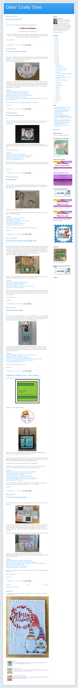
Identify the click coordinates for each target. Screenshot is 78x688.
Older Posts (46, 584)
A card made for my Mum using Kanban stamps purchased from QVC (62, 108)
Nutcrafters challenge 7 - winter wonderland (15, 154)
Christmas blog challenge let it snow (14, 222)
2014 (56, 58)
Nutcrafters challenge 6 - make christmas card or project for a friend (21, 354)
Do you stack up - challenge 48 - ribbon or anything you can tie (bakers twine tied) (24, 358)
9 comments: (18, 172)
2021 (56, 46)
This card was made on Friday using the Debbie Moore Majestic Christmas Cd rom (62, 120)
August (57, 87)
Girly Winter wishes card (15, 115)
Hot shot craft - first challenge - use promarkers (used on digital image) (21, 478)
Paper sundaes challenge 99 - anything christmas (17, 282)
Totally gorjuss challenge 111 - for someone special (17, 91)
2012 (56, 61)
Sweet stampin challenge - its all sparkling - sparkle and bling (19, 95)
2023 (56, 42)
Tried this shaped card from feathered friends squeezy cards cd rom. (61, 123)
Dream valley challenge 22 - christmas (14, 284)
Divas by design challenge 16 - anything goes (16, 567)
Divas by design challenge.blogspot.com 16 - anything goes (19, 473)
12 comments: (18, 234)
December (58, 65)
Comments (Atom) (15, 587)
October (57, 84)
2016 (56, 55)
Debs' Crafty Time (24, 7)
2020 (56, 48)
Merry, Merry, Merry (17, 668)
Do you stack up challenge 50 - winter (14, 159)
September (58, 85)
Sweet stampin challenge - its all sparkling (15, 155)
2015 (56, 56)
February (58, 97)
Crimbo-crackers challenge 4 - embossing (15, 218)
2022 (56, 44)
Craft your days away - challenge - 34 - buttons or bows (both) (19, 360)
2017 (56, 53)
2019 (56, 49)
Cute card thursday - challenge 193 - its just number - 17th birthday (20, 477)
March (57, 96)
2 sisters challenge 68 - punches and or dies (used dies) (18, 357)
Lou (36, 317)
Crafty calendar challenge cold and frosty (15, 158)
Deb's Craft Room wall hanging (19, 675)
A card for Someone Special (16, 51)
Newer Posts (8, 584)
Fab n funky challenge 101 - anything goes (15, 474)
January (57, 99)
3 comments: (18, 44)
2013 (56, 60)
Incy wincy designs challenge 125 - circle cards (16, 97)
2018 (56, 51)
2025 (56, 39)
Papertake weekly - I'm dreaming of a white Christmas (18, 220)
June (57, 90)
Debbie (61, 18)
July (57, 89)
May (57, 92)
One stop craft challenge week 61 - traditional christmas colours (20, 286)
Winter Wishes (11, 179)
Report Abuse (56, 129)
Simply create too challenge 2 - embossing (15, 223)
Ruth (44, 466)
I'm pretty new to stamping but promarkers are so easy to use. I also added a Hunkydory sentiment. (62, 111)
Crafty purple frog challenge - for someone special (17, 566)
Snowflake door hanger (14, 310)
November (58, 82)
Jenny (9, 467)
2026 (56, 37)
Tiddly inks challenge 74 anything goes (14, 480)
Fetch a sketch (38, 378)
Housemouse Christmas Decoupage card (21, 241)
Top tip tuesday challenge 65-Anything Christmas (16, 92)
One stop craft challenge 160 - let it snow (15, 361)
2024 (56, 41)
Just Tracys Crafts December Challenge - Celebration (17, 471)
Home (27, 584)
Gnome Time (9, 591)
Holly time (15, 661)
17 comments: (18, 490)
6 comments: (18, 108)
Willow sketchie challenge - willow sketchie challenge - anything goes (21, 562)
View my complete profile (58, 32)
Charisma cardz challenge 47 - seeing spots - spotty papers (19, 476)
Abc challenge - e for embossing (13, 219)
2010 (56, 101)
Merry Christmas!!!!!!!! (14, 19)
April (57, 94)
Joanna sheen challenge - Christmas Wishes (16, 283)
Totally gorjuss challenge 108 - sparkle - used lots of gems (18, 560)
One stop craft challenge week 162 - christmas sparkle (18, 94)
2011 (56, 63)
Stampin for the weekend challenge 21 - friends (16, 356)
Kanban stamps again (58, 113)
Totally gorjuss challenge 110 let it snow (14, 225)
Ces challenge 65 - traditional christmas (14, 287)
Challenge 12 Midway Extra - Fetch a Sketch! (22, 375)
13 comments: (18, 370)
